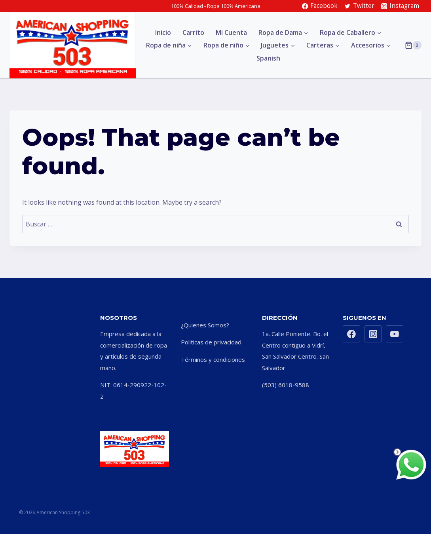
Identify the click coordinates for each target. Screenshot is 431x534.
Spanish (268, 58)
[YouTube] (394, 334)
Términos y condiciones (213, 359)
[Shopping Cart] (413, 45)
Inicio (163, 32)
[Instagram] (373, 334)
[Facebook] (351, 334)
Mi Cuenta (231, 32)
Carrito (193, 32)
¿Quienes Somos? (205, 325)
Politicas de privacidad (211, 342)
